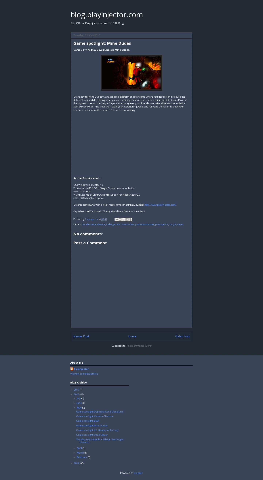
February (82, 457)
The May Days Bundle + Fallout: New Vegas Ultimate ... (99, 441)
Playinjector (81, 369)
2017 (77, 389)
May (79, 407)
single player (176, 224)
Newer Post (81, 336)
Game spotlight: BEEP (88, 420)
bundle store (89, 224)
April (79, 448)
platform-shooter (144, 224)
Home (132, 336)
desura (101, 224)
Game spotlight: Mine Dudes (91, 425)
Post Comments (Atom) (139, 345)
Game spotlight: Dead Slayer (92, 434)
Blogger (138, 473)
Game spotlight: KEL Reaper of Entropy (97, 430)
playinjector (161, 224)
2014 (77, 463)
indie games (113, 224)
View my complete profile (84, 373)
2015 (77, 394)
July (79, 398)
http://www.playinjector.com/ (160, 204)
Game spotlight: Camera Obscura (94, 416)
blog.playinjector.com (106, 14)
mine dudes (127, 224)
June (79, 402)
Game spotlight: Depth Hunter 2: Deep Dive (99, 411)
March (80, 452)
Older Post (182, 336)
